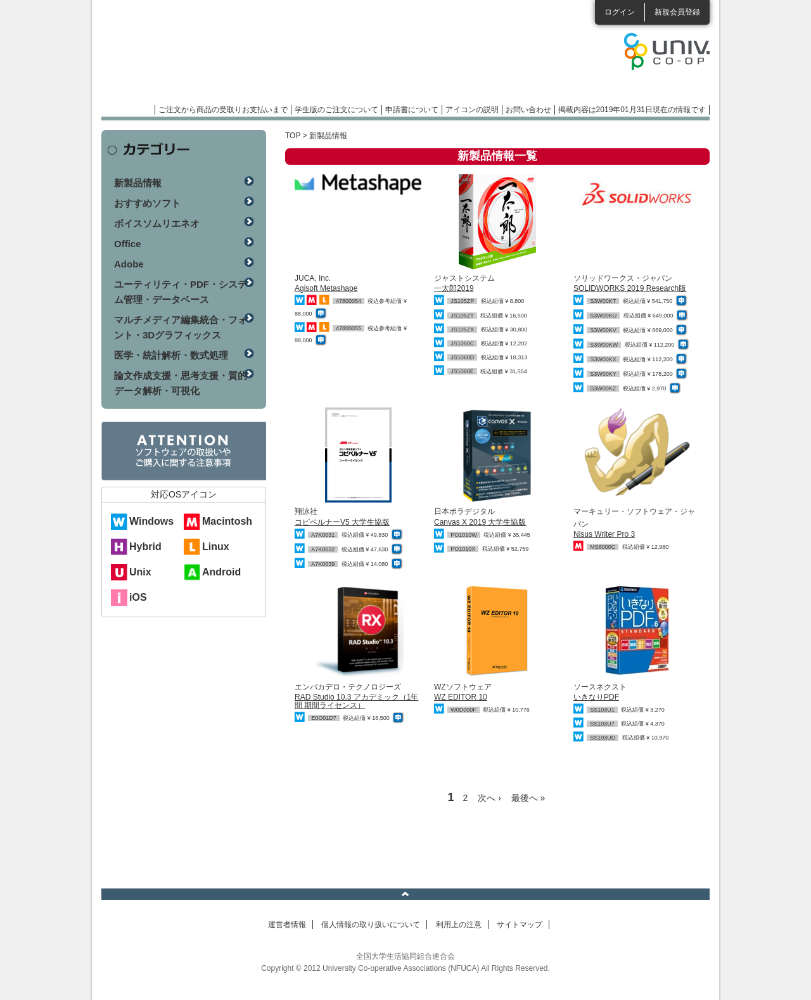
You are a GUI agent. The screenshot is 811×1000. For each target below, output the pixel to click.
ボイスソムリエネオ (157, 223)
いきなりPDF (596, 697)
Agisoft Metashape (326, 288)
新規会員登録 (677, 12)
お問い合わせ (528, 109)
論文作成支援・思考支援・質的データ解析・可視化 (180, 383)
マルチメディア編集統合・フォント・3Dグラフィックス (180, 327)
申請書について (411, 109)
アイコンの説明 (472, 109)
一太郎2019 (454, 288)
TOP (292, 135)
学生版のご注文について (336, 109)
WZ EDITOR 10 (460, 697)
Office (127, 243)
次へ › (489, 798)
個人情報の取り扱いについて (370, 924)
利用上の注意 (459, 924)
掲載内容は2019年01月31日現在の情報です (632, 109)
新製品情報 (138, 182)
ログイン (619, 12)
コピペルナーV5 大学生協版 (342, 522)
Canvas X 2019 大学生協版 (480, 522)
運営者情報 (287, 924)
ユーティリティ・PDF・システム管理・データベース (180, 292)
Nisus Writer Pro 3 (604, 534)
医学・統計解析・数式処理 (171, 355)
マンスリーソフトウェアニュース (235, 57)
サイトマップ (519, 924)
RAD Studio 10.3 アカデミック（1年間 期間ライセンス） (356, 701)
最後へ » (528, 798)
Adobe (129, 264)
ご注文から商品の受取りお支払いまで (223, 109)
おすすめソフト (147, 203)
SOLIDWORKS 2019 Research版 (629, 288)
